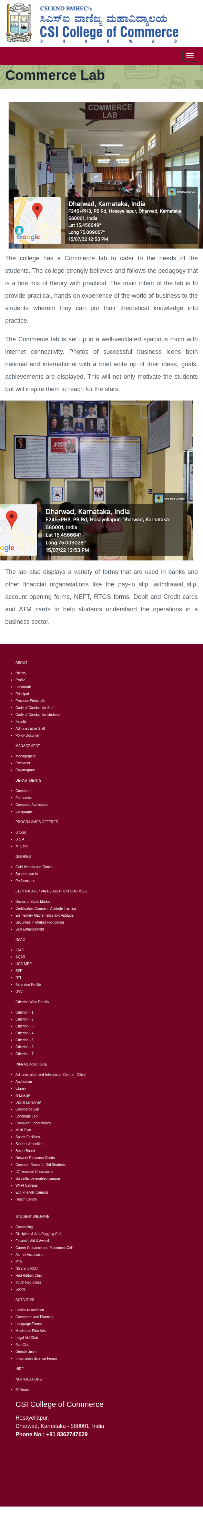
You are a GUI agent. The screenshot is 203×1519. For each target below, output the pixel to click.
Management (25, 756)
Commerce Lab (27, 1109)
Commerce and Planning (34, 1317)
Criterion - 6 (24, 1047)
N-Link (23, 1095)
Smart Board (25, 1151)
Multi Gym (23, 1130)
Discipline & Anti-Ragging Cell (38, 1234)
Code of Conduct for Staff (35, 708)
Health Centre (26, 1199)
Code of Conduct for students (38, 715)
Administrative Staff (30, 728)
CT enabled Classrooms (35, 1172)
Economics (24, 798)
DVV (19, 992)
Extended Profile (28, 985)
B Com (21, 832)
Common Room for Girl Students (40, 1165)
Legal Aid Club (27, 1338)
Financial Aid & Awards (33, 1241)
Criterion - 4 (24, 1033)
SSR (19, 971)
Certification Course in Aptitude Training (46, 908)
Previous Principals (30, 701)
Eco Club (23, 1345)
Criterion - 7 (24, 1054)
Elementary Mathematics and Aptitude (44, 915)
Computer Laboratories (33, 1123)
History (21, 673)
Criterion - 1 (24, 1012)
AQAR (20, 957)
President (23, 763)
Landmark (23, 687)
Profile (20, 680)
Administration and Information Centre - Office (50, 1075)
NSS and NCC (27, 1268)
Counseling (24, 1227)
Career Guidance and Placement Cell (44, 1248)
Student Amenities (29, 1144)
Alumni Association (30, 1255)
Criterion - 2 (24, 1019)
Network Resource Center (35, 1158)
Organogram (25, 770)
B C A (20, 839)
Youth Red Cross (28, 1282)
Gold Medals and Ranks (34, 867)
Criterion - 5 (24, 1040)
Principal (22, 694)
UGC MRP (24, 964)
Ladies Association (30, 1310)
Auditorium (24, 1082)
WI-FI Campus (27, 1185)
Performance (25, 881)
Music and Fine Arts (31, 1331)
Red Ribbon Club (29, 1275)
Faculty (21, 721)
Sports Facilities (28, 1137)
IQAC (20, 950)
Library (21, 1088)
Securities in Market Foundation (40, 922)
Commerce (24, 791)
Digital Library (28, 1102)
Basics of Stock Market (33, 902)
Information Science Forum (36, 1358)
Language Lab (27, 1116)
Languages (24, 812)
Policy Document (28, 735)
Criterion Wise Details (32, 1002)
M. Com (22, 846)
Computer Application (32, 805)
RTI (18, 978)
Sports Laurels (27, 874)
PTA (19, 1262)
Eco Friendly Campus (32, 1192)
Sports (21, 1289)
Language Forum (29, 1324)
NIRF (19, 1369)
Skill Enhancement (30, 929)
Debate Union (26, 1352)
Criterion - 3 (24, 1026)
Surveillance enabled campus (38, 1178)
